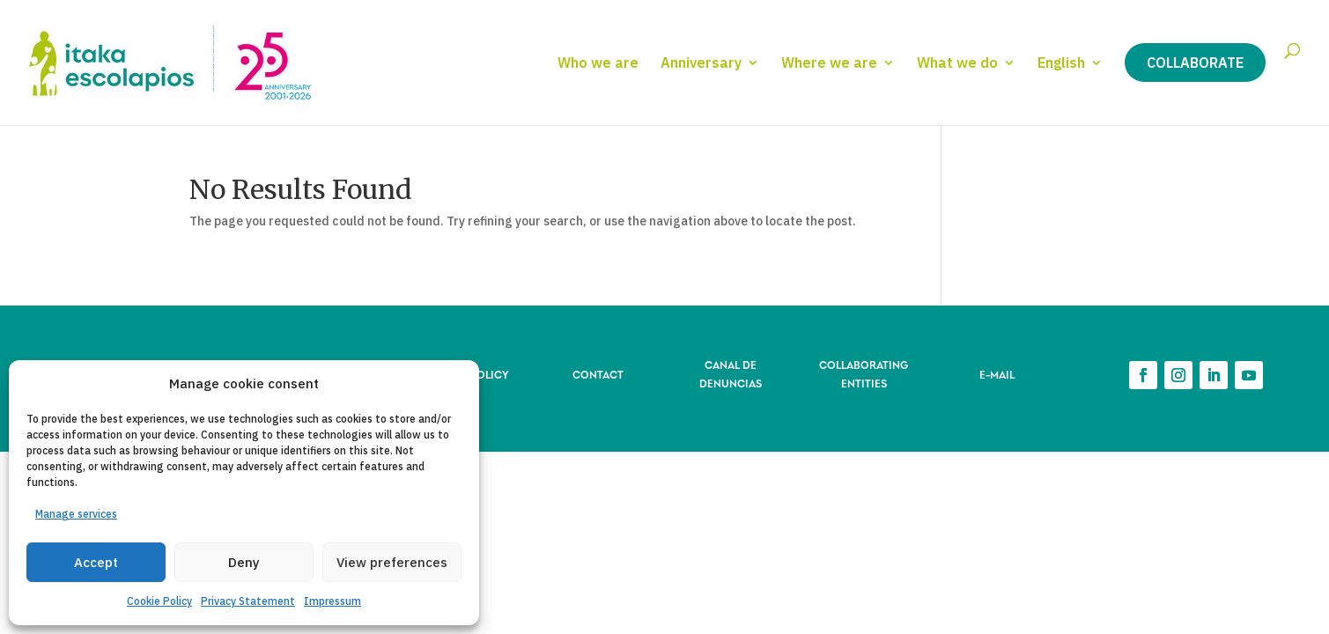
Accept (96, 562)
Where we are (829, 63)
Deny (244, 562)
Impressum (332, 601)
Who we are (598, 63)
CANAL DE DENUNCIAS (730, 373)
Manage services (76, 513)
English (1061, 63)
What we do (957, 63)
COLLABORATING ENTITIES (863, 373)
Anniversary (701, 63)
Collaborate (1195, 62)
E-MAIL (997, 373)
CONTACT (598, 373)
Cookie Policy (159, 601)
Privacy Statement (248, 601)
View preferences (391, 562)
